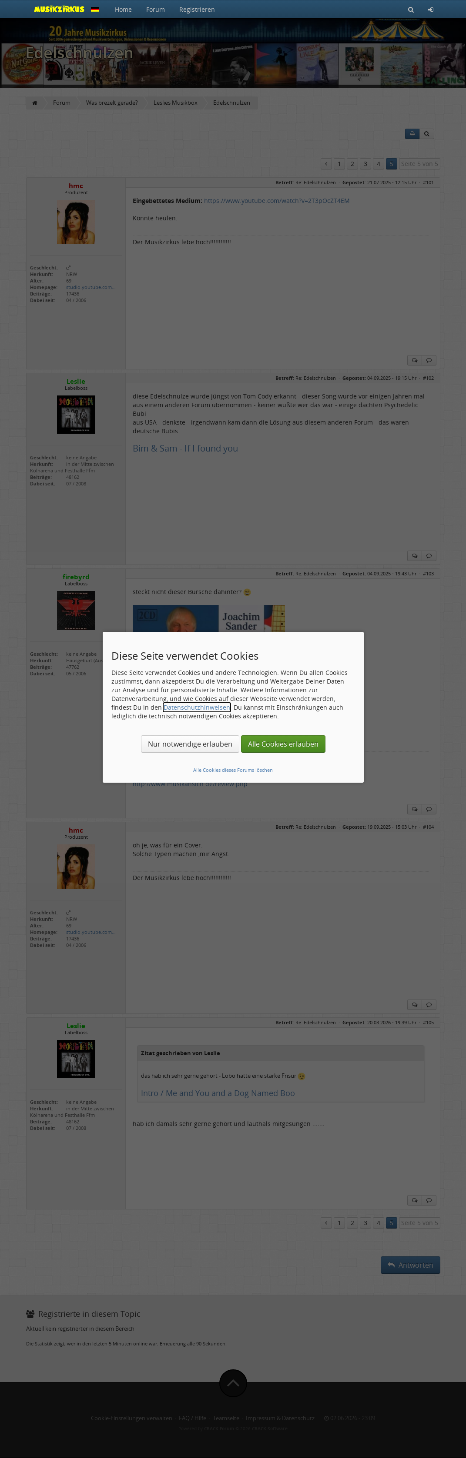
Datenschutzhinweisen (197, 707)
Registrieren (197, 9)
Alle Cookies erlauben (283, 744)
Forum (155, 9)
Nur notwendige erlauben (190, 744)
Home (123, 9)
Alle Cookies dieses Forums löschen (233, 770)
